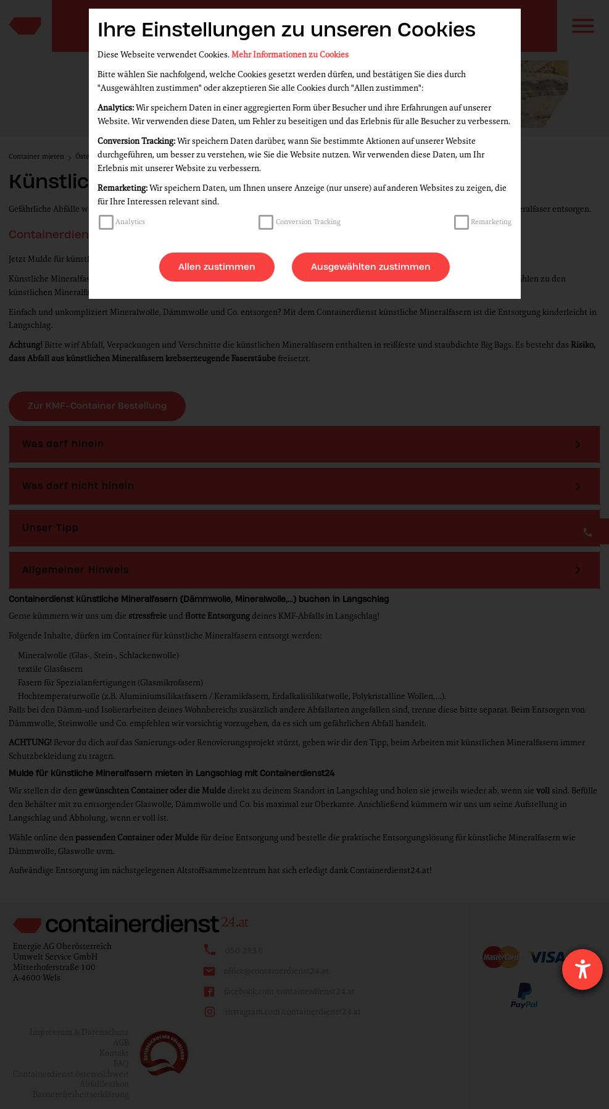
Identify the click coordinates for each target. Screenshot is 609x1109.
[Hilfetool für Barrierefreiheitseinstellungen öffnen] (582, 969)
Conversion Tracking (308, 222)
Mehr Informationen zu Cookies (290, 55)
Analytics (130, 222)
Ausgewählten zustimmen (371, 266)
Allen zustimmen (216, 266)
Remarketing (491, 222)
